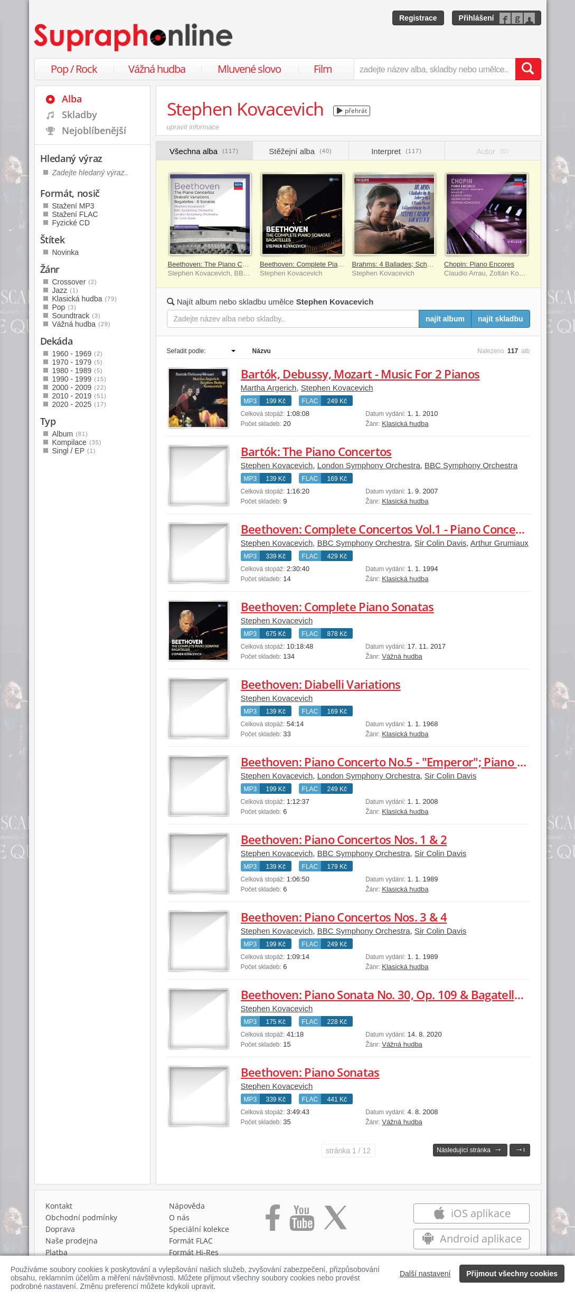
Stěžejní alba (300, 151)
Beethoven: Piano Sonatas (310, 1072)
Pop (64, 307)
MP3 (250, 401)
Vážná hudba (156, 69)
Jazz (65, 290)
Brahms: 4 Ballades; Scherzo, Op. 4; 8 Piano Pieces (431, 264)
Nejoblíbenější (94, 130)
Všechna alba (204, 151)
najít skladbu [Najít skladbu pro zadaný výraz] (500, 319)
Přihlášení (476, 18)
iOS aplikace (472, 1213)
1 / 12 (348, 1150)
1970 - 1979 (77, 362)
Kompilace (77, 442)
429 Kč (337, 556)
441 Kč (337, 1099)
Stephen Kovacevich (337, 387)
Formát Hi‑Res (194, 1252)
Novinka (65, 252)
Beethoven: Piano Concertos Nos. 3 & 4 (344, 917)
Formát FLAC (191, 1241)
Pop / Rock (74, 69)
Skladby (79, 114)
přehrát (352, 110)
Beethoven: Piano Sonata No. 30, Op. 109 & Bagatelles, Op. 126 (407, 994)
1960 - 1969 (77, 353)
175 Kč (276, 1022)
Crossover (74, 282)
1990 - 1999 (79, 379)
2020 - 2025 (79, 404)
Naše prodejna (71, 1241)
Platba (56, 1252)
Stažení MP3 (73, 206)
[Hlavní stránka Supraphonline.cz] (134, 37)
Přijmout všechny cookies (512, 1273)
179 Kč (337, 866)
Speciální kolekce (199, 1229)
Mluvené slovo (249, 69)
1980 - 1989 (77, 370)
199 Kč (276, 401)
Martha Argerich (269, 387)
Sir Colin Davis (440, 542)
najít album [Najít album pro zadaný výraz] (445, 319)
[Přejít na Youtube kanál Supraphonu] (301, 1221)
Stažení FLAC (75, 214)
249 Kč (337, 401)
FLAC (310, 401)
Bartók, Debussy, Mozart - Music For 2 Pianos (360, 374)
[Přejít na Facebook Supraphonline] (273, 1221)
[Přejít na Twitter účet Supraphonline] (335, 1221)
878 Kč (337, 634)
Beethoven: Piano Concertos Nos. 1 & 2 (344, 839)
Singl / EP (74, 451)
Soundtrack (76, 315)
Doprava (60, 1229)
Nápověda (187, 1206)
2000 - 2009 (79, 387)
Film (323, 69)
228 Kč (337, 1022)
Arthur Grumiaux (499, 542)
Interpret (396, 151)
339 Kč (276, 556)
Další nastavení (425, 1273)
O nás (179, 1217)
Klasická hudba (405, 424)
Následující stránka (469, 1149)
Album (70, 434)
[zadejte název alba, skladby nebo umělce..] (434, 69)
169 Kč (337, 478)
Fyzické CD (71, 223)
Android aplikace (472, 1238)
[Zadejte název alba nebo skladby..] (293, 319)
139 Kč (276, 478)
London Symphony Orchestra (368, 465)
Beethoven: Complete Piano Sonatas (316, 264)
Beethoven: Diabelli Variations (321, 684)
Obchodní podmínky (81, 1217)
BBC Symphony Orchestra (471, 465)
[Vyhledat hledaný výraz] (528, 69)
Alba (72, 98)
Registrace (418, 18)
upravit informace (193, 127)
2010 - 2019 (79, 396)
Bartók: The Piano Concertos (316, 451)
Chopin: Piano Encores (479, 264)
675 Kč (276, 634)
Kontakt (58, 1206)
